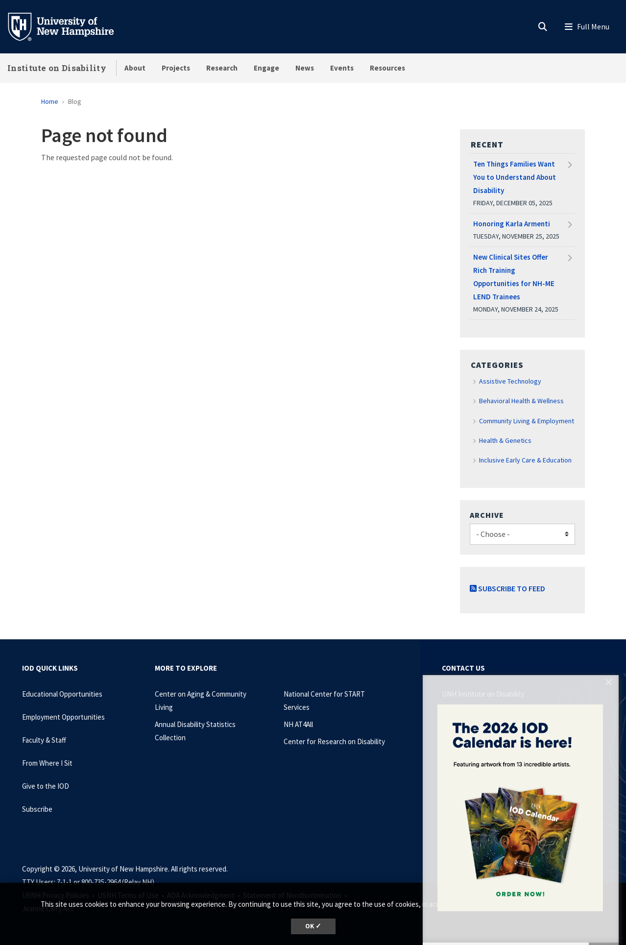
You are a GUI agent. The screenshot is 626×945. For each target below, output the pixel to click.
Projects (176, 68)
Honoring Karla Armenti (511, 223)
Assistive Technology (510, 381)
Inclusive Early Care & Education (525, 460)
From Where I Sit (47, 763)
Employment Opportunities (63, 717)
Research (222, 68)
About (134, 68)
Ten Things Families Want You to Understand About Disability (514, 177)
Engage (266, 68)
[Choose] (522, 534)
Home (49, 101)
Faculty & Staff (44, 740)
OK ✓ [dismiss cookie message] (313, 926)
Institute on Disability (56, 67)
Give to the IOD (45, 786)
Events (342, 68)
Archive (487, 515)
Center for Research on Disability (334, 741)
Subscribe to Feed (507, 588)
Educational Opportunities (62, 694)
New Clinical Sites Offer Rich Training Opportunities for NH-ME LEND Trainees (513, 276)
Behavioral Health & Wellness (521, 400)
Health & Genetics (505, 440)
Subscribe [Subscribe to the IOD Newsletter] (37, 809)
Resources (387, 68)
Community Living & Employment (526, 420)
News (304, 68)
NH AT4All (298, 724)
